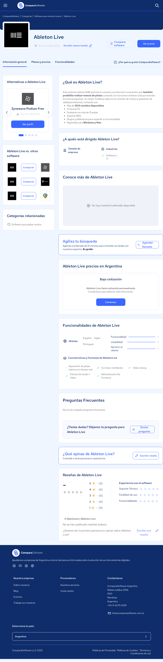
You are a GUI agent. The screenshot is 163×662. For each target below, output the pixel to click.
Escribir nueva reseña (78, 46)
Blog (15, 590)
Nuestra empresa (23, 578)
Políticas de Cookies (127, 650)
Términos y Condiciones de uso (140, 652)
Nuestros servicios (69, 585)
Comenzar (110, 302)
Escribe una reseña (148, 532)
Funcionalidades (65, 62)
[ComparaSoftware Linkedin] (14, 566)
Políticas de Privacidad (103, 650)
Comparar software (118, 43)
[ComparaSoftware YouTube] (20, 566)
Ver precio (149, 43)
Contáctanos (115, 578)
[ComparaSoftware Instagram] (32, 566)
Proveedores (68, 578)
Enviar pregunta (141, 429)
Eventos (17, 596)
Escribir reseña (146, 456)
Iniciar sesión (67, 590)
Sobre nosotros (21, 585)
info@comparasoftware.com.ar (125, 613)
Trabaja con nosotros (24, 602)
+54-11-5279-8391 (117, 605)
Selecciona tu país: (23, 626)
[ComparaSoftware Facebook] (26, 566)
